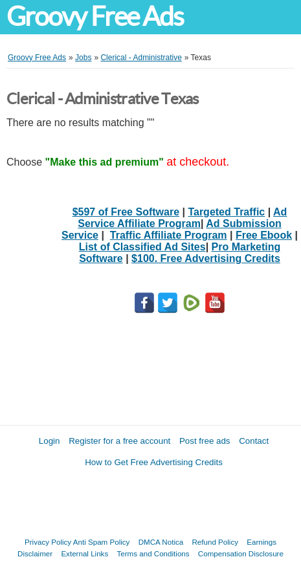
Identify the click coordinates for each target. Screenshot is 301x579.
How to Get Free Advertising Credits (154, 462)
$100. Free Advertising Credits (205, 258)
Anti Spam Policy (101, 542)
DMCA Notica (161, 542)
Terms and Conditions (153, 553)
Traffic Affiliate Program (168, 235)
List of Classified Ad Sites (142, 246)
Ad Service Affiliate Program (182, 217)
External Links (84, 553)
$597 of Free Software (125, 211)
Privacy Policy (48, 542)
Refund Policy (215, 542)
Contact (254, 441)
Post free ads (204, 441)
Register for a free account (119, 441)
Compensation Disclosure (241, 553)
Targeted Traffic (226, 211)
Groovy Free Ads (94, 16)
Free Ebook (264, 235)
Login (49, 441)
